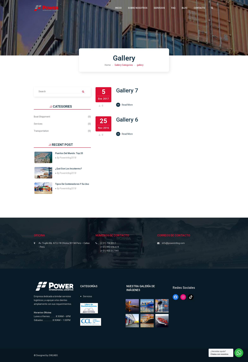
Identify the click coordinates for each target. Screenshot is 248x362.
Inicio (118, 8)
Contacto (199, 8)
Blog (184, 8)
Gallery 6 (127, 119)
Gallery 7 (127, 90)
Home (108, 65)
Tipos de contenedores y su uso (72, 184)
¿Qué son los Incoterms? (68, 168)
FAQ (173, 8)
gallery (140, 65)
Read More (124, 105)
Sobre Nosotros (137, 8)
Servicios (159, 8)
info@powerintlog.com (173, 243)
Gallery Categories (124, 65)
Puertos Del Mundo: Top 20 (69, 153)
